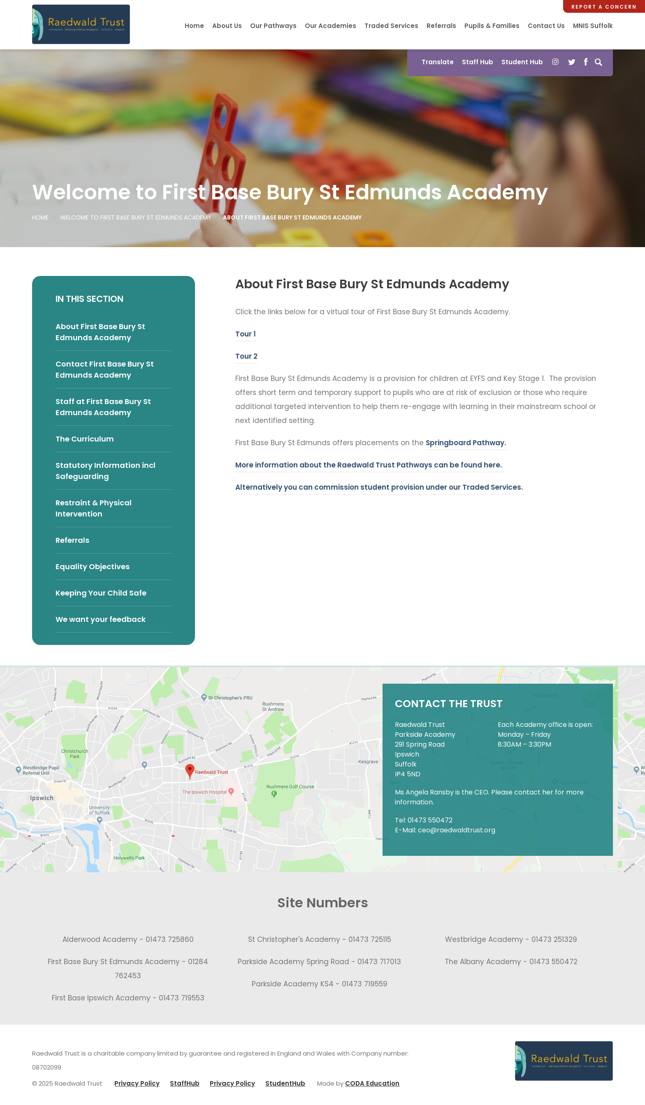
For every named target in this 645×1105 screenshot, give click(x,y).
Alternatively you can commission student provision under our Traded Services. (379, 487)
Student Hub (522, 62)
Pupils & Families (492, 25)
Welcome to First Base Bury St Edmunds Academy (135, 217)
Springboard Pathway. (467, 443)
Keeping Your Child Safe (101, 593)
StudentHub (285, 1083)
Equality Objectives (93, 566)
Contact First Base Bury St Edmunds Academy (105, 369)
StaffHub (185, 1083)
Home (194, 25)
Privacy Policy (137, 1083)
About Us (227, 25)
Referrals (441, 25)
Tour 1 (245, 334)
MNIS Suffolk (593, 25)
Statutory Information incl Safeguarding (105, 470)
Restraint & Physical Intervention (94, 508)
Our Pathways (273, 25)
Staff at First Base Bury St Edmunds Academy (103, 407)
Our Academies (330, 25)
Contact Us (546, 25)
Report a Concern (604, 6)
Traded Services (391, 25)
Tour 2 (246, 356)
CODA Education (372, 1083)
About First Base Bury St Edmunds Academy (100, 332)
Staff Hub (477, 62)
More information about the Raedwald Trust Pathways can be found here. (369, 465)
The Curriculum (85, 439)
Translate (438, 62)
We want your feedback (101, 619)
